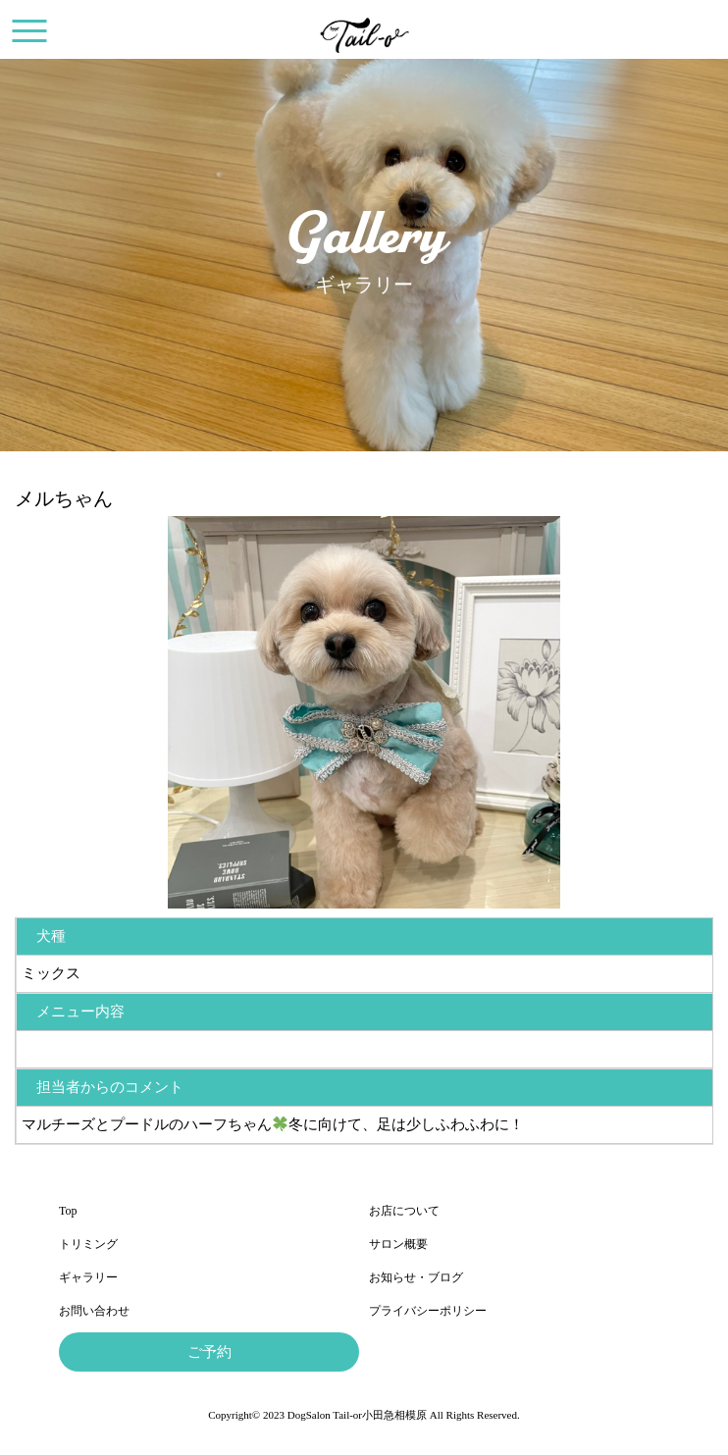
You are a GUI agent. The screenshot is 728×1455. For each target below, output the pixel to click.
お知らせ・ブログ (416, 1277)
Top (68, 1211)
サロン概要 (398, 1244)
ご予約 (209, 1352)
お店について (404, 1211)
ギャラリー (88, 1277)
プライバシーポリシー (428, 1311)
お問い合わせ (94, 1311)
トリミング (88, 1244)
